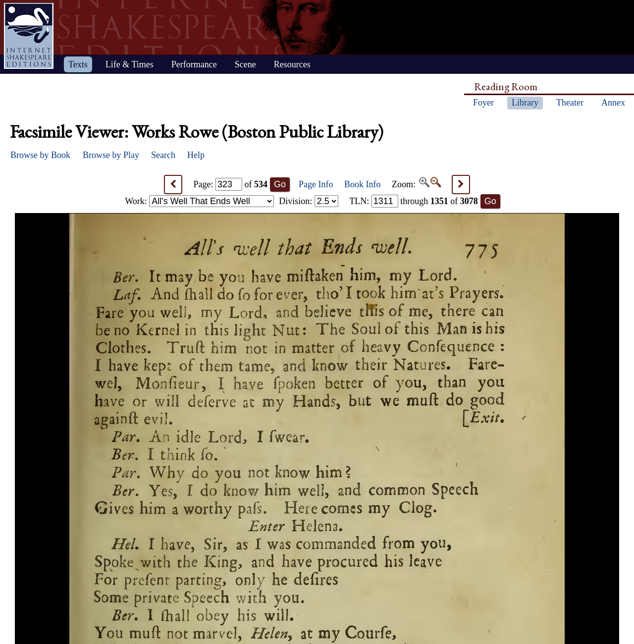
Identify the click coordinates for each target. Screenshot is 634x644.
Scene (245, 64)
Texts (78, 64)
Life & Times (130, 64)
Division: (308, 201)
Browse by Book (40, 155)
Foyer (483, 102)
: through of (413, 201)
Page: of (231, 184)
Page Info (316, 184)
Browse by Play (111, 155)
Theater (569, 102)
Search (163, 155)
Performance (194, 64)
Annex (613, 102)
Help (196, 155)
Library (525, 102)
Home (28, 36)
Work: (199, 201)
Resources (292, 64)
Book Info (362, 184)
